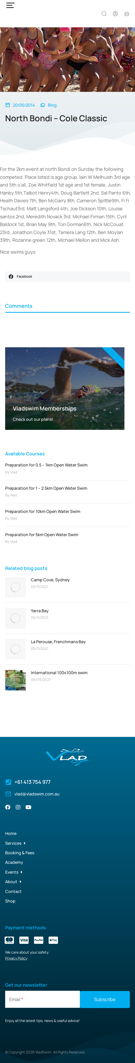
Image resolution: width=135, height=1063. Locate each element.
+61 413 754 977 (32, 781)
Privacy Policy (16, 958)
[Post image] (15, 587)
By (11, 472)
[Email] (42, 999)
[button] (67, 276)
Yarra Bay (40, 611)
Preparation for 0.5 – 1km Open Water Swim (46, 465)
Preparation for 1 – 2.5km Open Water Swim (46, 488)
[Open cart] (127, 14)
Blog (52, 105)
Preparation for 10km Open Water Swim (42, 511)
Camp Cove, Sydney (50, 580)
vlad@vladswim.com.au (37, 794)
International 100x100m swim (59, 672)
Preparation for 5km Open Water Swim (41, 534)
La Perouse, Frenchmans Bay (58, 642)
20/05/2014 (24, 105)
